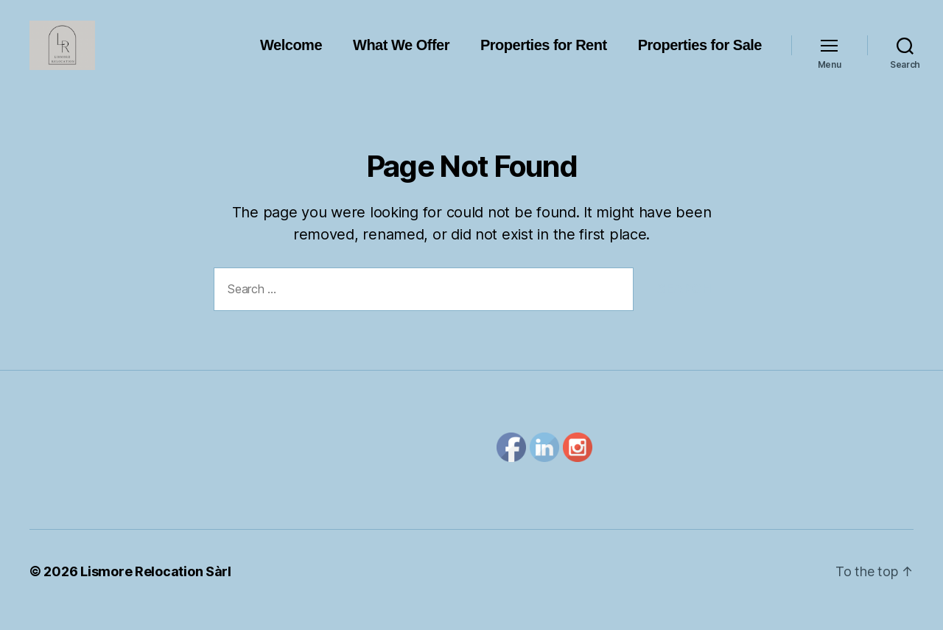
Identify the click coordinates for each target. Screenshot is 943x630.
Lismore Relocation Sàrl (155, 588)
